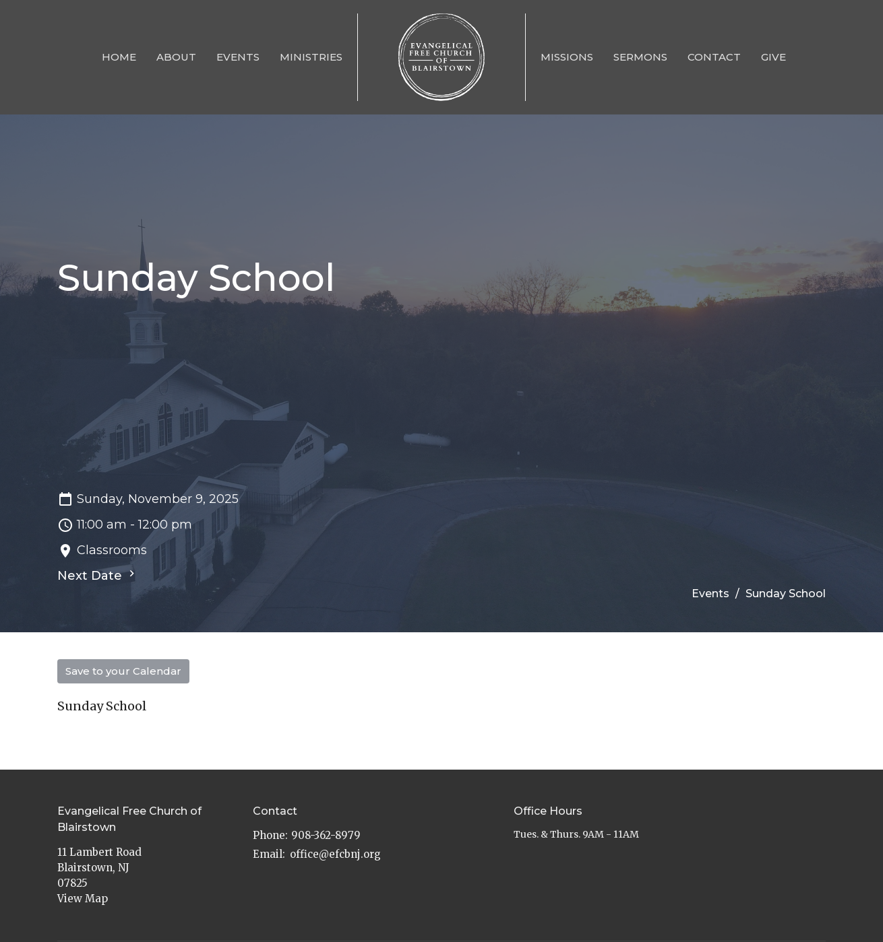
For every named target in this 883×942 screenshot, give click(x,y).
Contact (714, 57)
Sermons (640, 57)
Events (238, 57)
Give (773, 57)
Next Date (97, 575)
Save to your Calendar (123, 671)
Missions (567, 57)
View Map (82, 898)
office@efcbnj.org (335, 854)
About (176, 57)
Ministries (311, 57)
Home (119, 57)
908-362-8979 (326, 835)
